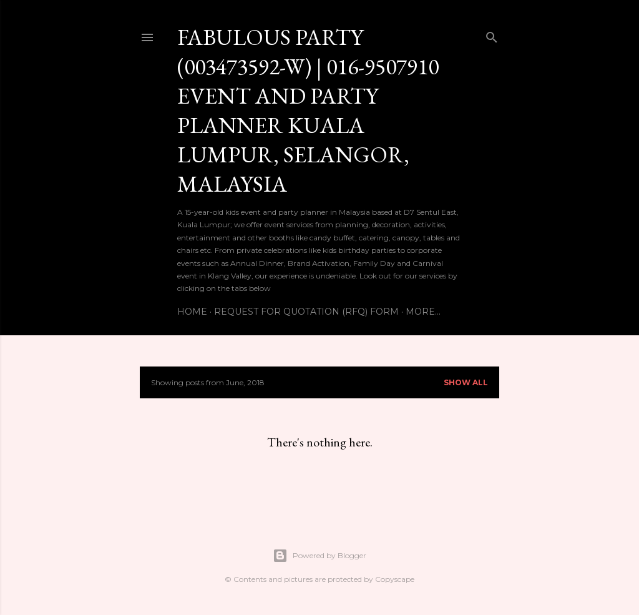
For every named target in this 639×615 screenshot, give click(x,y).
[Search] (491, 34)
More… (423, 311)
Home (192, 311)
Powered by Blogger (319, 555)
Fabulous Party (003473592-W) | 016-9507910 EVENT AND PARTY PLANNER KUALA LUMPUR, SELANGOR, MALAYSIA (308, 110)
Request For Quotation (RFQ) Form (306, 311)
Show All (466, 382)
